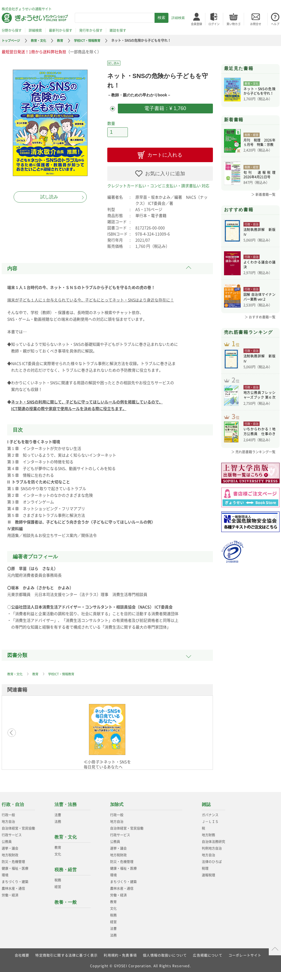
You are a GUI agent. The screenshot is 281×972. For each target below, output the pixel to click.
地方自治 (8, 820)
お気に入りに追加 (165, 172)
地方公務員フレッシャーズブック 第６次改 (259, 401)
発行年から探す (91, 30)
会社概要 (21, 953)
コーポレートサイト (245, 953)
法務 (57, 820)
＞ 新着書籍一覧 (263, 194)
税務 (57, 878)
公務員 (7, 840)
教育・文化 (41, 40)
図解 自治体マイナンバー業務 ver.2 (259, 297)
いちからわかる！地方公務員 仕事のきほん (259, 441)
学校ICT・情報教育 (92, 40)
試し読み (49, 196)
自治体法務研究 (213, 840)
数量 (111, 122)
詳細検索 (178, 18)
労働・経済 (10, 893)
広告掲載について (208, 953)
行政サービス (12, 833)
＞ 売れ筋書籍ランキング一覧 (253, 460)
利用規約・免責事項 (120, 953)
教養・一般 (65, 900)
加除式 (116, 803)
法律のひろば (212, 860)
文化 (57, 852)
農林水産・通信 (13, 887)
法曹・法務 (65, 803)
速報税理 (208, 873)
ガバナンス (210, 813)
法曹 (57, 813)
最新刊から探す (60, 30)
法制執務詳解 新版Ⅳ (259, 232)
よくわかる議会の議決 (259, 264)
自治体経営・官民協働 (18, 826)
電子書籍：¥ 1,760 (165, 108)
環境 (5, 873)
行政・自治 (13, 803)
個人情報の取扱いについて (165, 953)
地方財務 (208, 833)
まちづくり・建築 (15, 880)
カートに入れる (164, 153)
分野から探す (12, 30)
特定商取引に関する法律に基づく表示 (66, 953)
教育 (63, 40)
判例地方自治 (212, 846)
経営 (57, 885)
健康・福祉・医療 (15, 866)
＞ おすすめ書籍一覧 (260, 317)
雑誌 (206, 803)
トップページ (12, 40)
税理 (205, 866)
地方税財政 (10, 853)
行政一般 (8, 813)
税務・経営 (65, 868)
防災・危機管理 (13, 860)
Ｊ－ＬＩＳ (210, 820)
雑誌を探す (118, 30)
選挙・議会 (10, 846)
